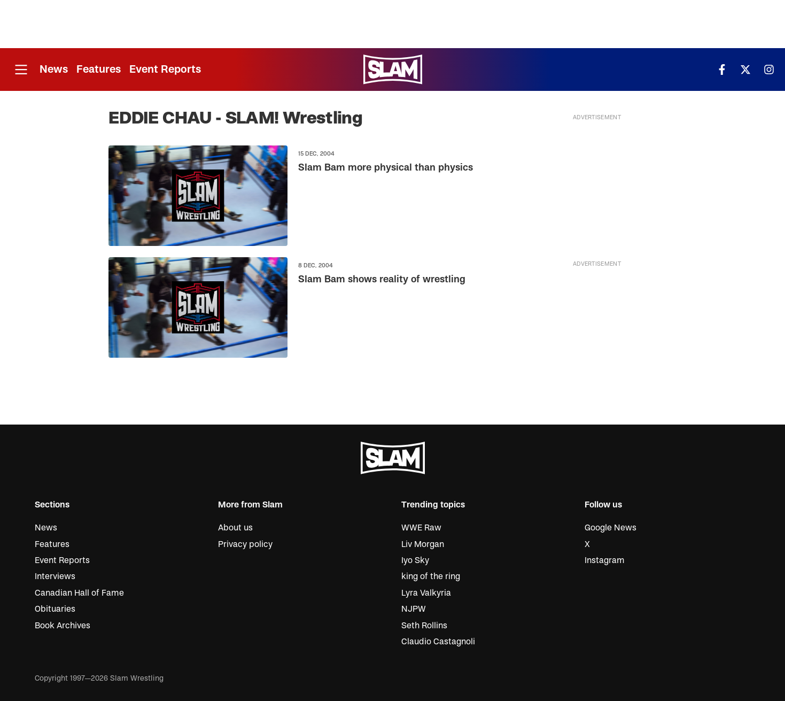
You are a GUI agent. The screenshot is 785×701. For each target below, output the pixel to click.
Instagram (605, 560)
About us (235, 528)
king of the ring (430, 576)
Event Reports (165, 69)
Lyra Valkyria (426, 593)
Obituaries (55, 609)
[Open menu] (21, 69)
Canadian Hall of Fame (79, 593)
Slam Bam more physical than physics (385, 168)
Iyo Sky (415, 560)
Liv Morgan (422, 544)
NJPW (413, 609)
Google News (610, 528)
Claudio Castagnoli (438, 641)
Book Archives (62, 625)
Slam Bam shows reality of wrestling (381, 279)
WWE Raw (421, 528)
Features (98, 69)
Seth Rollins (424, 625)
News (54, 69)
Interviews (55, 576)
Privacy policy (245, 544)
